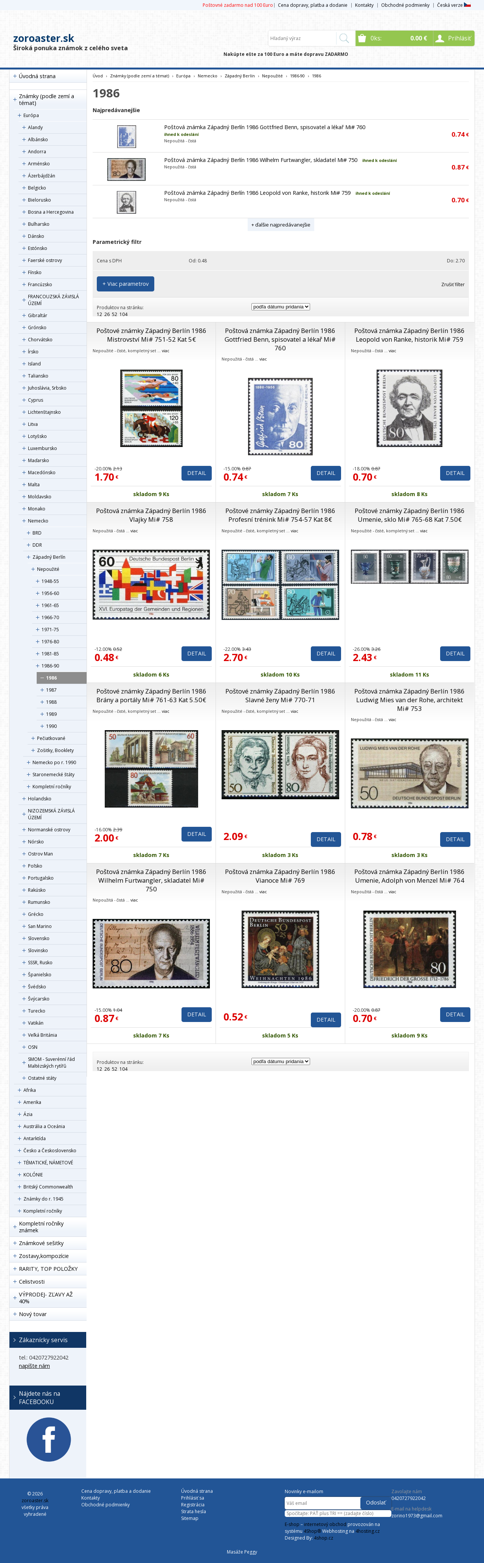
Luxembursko (42, 448)
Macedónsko (42, 472)
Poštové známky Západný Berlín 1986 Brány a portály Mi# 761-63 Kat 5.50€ (151, 695)
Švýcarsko (39, 999)
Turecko (36, 1011)
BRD (37, 533)
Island (34, 364)
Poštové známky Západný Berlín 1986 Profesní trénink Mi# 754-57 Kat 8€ (280, 515)
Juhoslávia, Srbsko (47, 388)
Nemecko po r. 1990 (54, 762)
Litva (33, 424)
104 (123, 314)
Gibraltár (37, 315)
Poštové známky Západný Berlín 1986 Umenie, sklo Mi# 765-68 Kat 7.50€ (410, 515)
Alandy (35, 127)
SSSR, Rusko (40, 962)
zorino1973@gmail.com (416, 1515)
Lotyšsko (37, 436)
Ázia (28, 1114)
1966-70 (50, 617)
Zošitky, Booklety (55, 750)
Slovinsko (38, 950)
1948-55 (50, 581)
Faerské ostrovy (45, 260)
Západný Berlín (49, 557)
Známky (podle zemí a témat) (46, 99)
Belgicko (37, 188)
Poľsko (35, 866)
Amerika (32, 1102)
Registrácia (193, 1504)
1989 (51, 714)
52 (114, 314)
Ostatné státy (42, 1078)
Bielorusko (39, 200)
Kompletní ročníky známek (41, 1227)
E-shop (292, 1524)
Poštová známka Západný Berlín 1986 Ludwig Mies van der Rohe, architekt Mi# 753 (409, 700)
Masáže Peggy (242, 1552)
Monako (36, 509)
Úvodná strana (37, 76)
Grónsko (37, 327)
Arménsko (39, 163)
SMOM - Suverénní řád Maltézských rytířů (51, 1062)
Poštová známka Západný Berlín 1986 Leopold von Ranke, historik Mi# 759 (257, 192)
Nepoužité (48, 569)
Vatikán (35, 1023)
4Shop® (312, 1531)
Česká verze (454, 5)
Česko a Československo (49, 1150)
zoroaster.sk (43, 38)
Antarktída (34, 1138)
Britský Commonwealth (48, 1187)
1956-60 (50, 593)
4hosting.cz (367, 1531)
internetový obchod (325, 1524)
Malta (34, 484)
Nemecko (38, 521)
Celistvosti (32, 1281)
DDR (37, 545)
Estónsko (37, 248)
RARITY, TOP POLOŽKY (48, 1268)
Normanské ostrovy (49, 829)
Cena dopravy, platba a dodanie (312, 5)
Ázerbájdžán (41, 176)
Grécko (35, 914)
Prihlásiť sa (192, 1498)
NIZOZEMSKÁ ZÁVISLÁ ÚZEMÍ (51, 814)
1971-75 (50, 629)
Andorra (37, 151)
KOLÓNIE (33, 1174)
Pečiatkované (51, 738)
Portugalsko (41, 878)
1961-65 (50, 605)
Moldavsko (39, 496)
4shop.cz (323, 1538)
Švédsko (37, 986)
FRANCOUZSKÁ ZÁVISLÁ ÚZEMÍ (53, 300)
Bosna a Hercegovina (51, 212)
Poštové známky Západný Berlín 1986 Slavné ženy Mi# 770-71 (280, 695)
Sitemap (190, 1518)
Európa (31, 115)
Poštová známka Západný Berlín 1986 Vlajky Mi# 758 (151, 515)
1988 (51, 702)
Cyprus (35, 400)
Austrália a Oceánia (44, 1126)
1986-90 (50, 666)
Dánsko (36, 236)
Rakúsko (37, 890)
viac (165, 350)
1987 (51, 690)
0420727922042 (408, 1498)
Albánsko (38, 139)
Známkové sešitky (41, 1243)
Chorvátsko (40, 339)
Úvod (98, 76)
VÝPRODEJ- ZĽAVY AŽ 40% (46, 1298)
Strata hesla (193, 1511)
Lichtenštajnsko (44, 412)
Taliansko (38, 376)
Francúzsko (40, 284)
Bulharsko (39, 224)
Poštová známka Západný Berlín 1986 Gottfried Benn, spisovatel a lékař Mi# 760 (264, 127)
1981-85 (50, 653)
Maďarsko (38, 460)
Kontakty (364, 5)
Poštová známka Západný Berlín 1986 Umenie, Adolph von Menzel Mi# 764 (409, 876)
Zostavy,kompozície (44, 1255)
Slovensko (39, 938)
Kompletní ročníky (52, 786)
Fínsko (35, 272)
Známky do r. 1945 (43, 1199)
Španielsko (39, 974)
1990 (51, 726)
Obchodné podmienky (405, 5)
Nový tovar (33, 1314)
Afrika (29, 1090)
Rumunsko (39, 902)
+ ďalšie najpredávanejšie (280, 224)
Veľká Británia (42, 1035)
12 (99, 314)
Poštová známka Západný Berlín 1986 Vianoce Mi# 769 (280, 876)
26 (107, 314)
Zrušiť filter (453, 284)
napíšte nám (34, 1365)
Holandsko (39, 798)
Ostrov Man (40, 854)
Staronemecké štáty (53, 774)
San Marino (40, 926)
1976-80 (50, 641)
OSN (32, 1047)
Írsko (33, 351)
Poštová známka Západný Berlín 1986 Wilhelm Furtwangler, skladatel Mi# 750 (260, 159)
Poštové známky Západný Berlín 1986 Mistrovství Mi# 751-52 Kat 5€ (151, 335)
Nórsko (36, 842)
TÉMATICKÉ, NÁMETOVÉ (48, 1162)
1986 (51, 678)
